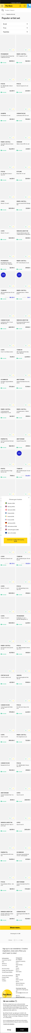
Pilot (17, 976)
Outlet (17, 968)
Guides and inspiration (7, 970)
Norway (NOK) (10, 506)
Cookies (4, 980)
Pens (17, 963)
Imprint (4, 979)
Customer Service (6, 960)
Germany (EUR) (10, 523)
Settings (9, 1029)
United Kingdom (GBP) (12, 529)
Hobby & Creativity (20, 961)
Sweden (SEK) (10, 503)
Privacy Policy (5, 977)
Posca (17, 981)
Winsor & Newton (20, 983)
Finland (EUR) (9, 513)
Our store (4, 965)
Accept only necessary (8, 1024)
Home (3, 14)
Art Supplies (19, 959)
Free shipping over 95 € (15, 1)
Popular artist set (10, 14)
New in (17, 970)
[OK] (15, 10)
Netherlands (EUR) (11, 526)
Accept (22, 1029)
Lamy (17, 978)
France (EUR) (9, 519)
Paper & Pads (19, 964)
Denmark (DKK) (10, 510)
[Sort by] (15, 32)
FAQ (3, 961)
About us (4, 963)
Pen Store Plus (5, 968)
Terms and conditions (7, 975)
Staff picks (18, 971)
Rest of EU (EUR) (10, 533)
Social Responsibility (7, 972)
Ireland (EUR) (9, 516)
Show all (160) (19, 985)
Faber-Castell (19, 979)
